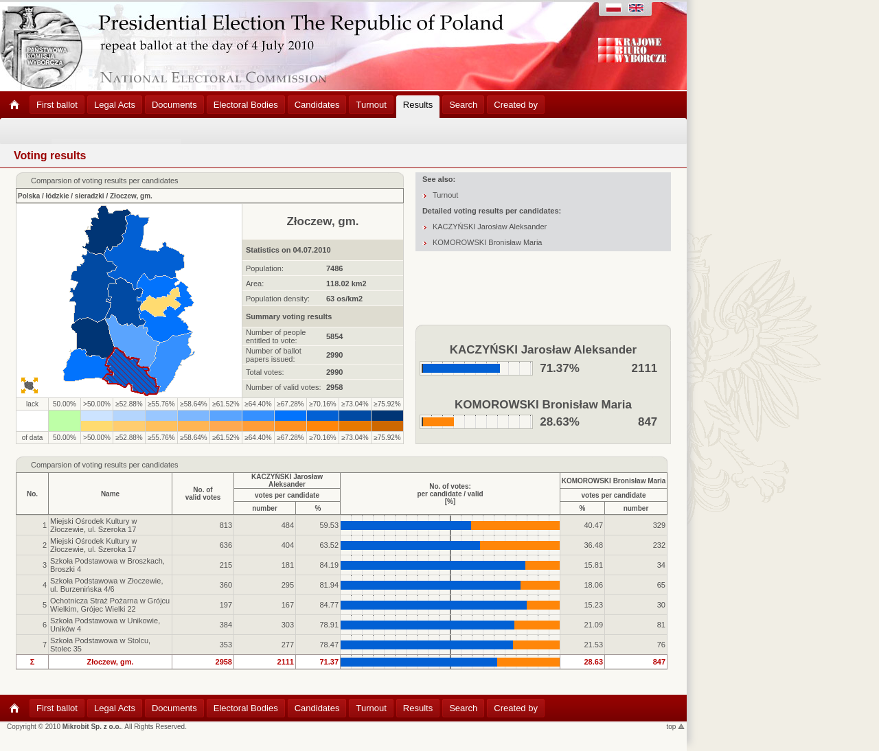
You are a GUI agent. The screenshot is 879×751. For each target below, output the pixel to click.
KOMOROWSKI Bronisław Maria (488, 242)
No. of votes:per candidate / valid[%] (450, 494)
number (264, 508)
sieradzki (89, 196)
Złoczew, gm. (131, 196)
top (676, 726)
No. (32, 494)
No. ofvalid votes (203, 493)
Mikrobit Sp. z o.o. (92, 726)
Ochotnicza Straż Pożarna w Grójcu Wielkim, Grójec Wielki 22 (110, 605)
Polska (29, 196)
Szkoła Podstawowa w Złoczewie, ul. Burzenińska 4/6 (106, 585)
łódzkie (57, 196)
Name (110, 494)
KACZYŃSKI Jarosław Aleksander (490, 226)
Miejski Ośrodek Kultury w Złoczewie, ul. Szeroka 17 (93, 525)
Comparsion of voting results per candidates (105, 465)
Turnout (446, 195)
